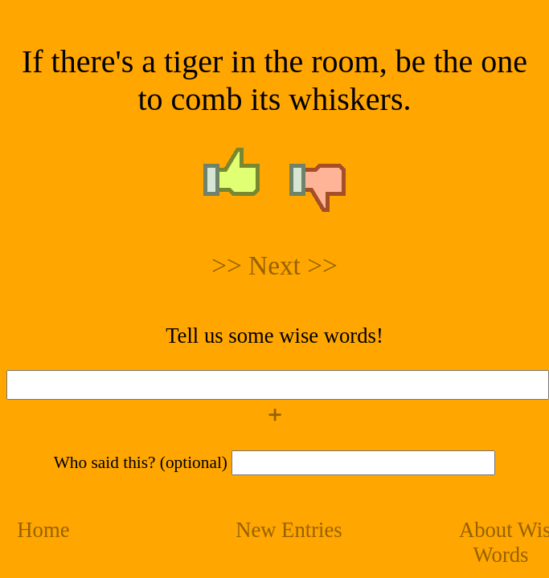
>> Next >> (274, 265)
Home (43, 530)
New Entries (289, 530)
